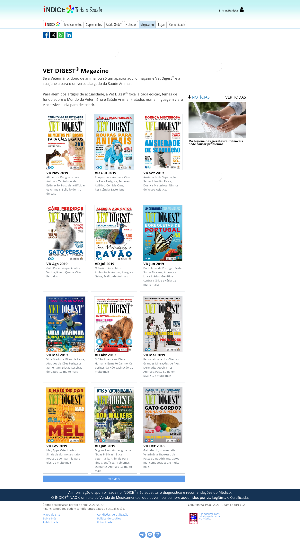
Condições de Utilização (112, 514)
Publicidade (50, 522)
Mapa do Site (51, 514)
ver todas (235, 97)
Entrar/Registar (231, 10)
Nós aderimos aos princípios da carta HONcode (209, 516)
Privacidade (104, 522)
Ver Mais (114, 479)
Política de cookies (109, 518)
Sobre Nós (49, 518)
